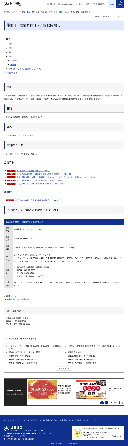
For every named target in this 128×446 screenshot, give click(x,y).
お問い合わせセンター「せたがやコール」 (103, 428)
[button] (51, 4)
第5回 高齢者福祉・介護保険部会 (82, 362)
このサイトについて (13, 420)
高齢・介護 (35, 11)
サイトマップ (91, 420)
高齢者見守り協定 (75, 352)
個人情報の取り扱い (49, 420)
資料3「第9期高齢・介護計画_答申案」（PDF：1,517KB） (40, 180)
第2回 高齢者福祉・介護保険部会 (23, 359)
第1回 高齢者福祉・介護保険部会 (81, 355)
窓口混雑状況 (100, 4)
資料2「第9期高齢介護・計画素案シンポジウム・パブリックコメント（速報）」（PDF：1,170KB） (57, 176)
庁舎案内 (47, 433)
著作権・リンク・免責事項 (71, 420)
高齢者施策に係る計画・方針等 (52, 11)
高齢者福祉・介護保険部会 (18, 299)
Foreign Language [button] (67, 4)
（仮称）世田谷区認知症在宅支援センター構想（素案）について (94, 346)
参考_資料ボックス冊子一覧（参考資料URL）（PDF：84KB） (41, 183)
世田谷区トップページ (12, 11)
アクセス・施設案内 (84, 4)
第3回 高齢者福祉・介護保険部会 (82, 359)
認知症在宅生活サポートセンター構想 (24, 352)
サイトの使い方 (31, 420)
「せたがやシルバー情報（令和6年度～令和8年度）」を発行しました (35, 347)
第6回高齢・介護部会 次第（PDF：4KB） (33, 170)
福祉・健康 (26, 11)
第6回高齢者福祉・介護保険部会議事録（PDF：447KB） (38, 200)
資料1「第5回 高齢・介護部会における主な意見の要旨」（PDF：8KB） (45, 173)
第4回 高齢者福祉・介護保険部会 (23, 362)
